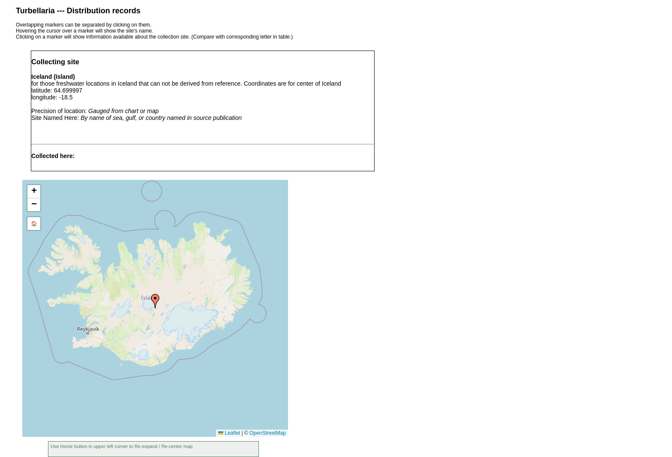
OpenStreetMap (267, 433)
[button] (155, 301)
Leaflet (229, 433)
